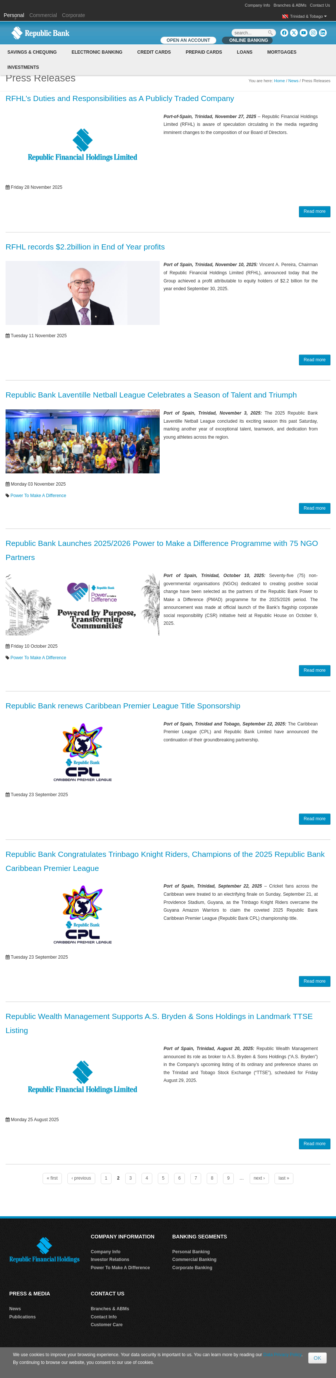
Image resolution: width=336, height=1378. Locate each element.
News (293, 80)
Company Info (257, 5)
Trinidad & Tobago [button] (308, 16)
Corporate (73, 15)
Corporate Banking (192, 1267)
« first (52, 1178)
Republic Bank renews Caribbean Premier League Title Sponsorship (123, 705)
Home (279, 80)
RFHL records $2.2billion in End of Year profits (85, 246)
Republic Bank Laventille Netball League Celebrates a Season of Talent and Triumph (151, 394)
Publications (22, 1317)
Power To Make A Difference (38, 495)
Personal (15, 15)
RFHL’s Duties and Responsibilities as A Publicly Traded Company (120, 98)
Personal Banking (191, 1251)
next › (259, 1178)
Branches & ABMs (290, 5)
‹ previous (81, 1178)
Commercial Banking (194, 1259)
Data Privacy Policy (282, 1354)
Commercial (43, 15)
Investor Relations (110, 1259)
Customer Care (107, 1324)
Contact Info (104, 1317)
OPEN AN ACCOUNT (188, 40)
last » (284, 1178)
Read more (315, 211)
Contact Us (320, 5)
